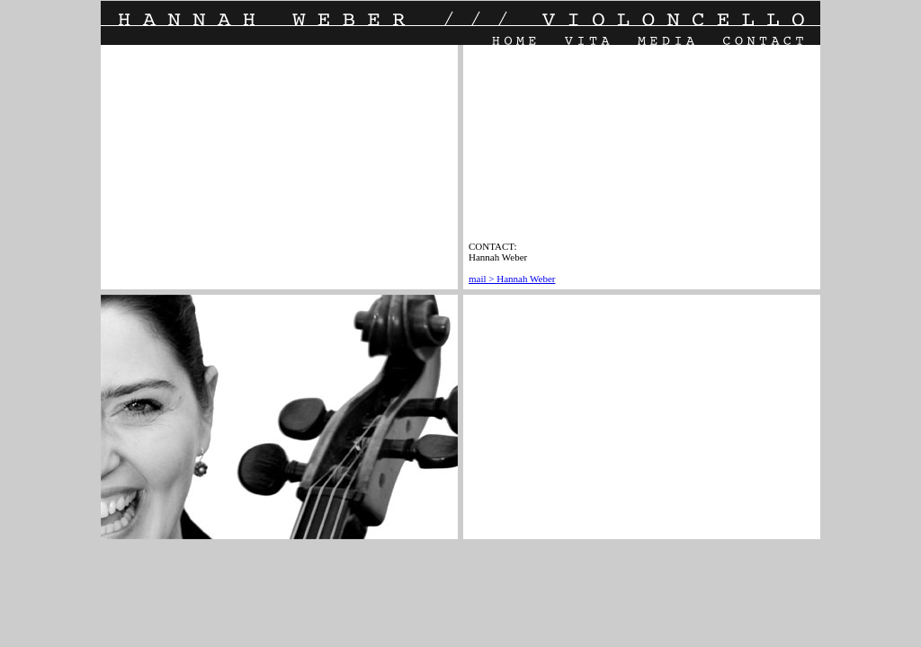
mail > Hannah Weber (512, 278)
